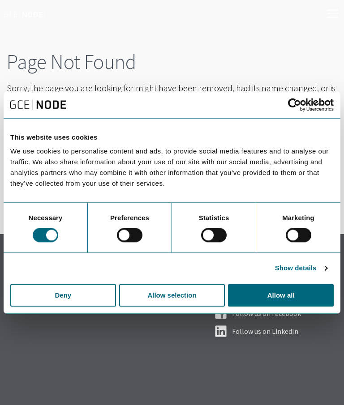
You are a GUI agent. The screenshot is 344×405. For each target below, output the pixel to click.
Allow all (281, 295)
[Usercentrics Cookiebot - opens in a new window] (294, 104)
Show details (296, 268)
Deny (63, 295)
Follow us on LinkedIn (265, 331)
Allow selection (171, 295)
